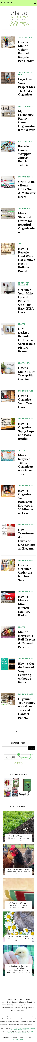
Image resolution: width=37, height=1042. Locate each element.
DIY (19, 244)
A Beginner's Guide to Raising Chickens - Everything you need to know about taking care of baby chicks (18, 970)
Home (18, 732)
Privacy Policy (18, 1039)
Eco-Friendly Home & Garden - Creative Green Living (23, 1029)
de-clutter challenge (23, 284)
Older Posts (31, 729)
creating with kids (25, 74)
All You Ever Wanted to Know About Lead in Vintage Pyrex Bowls (18, 905)
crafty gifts (24, 363)
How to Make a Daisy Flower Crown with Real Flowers (18, 939)
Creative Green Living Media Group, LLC (21, 1032)
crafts (21, 324)
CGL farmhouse (25, 106)
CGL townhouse (25, 391)
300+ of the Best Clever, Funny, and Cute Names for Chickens (18, 871)
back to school (26, 37)
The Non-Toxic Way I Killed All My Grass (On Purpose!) (18, 838)
